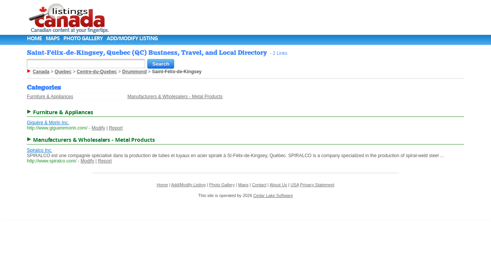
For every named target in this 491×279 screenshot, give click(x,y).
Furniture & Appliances (50, 96)
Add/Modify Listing (132, 38)
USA (294, 184)
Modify (98, 128)
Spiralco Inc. (39, 150)
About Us (278, 184)
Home (34, 38)
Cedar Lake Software (273, 195)
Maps (52, 38)
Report (116, 128)
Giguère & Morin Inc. (48, 122)
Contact (259, 184)
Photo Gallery (83, 38)
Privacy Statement (317, 184)
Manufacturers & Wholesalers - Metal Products (174, 96)
